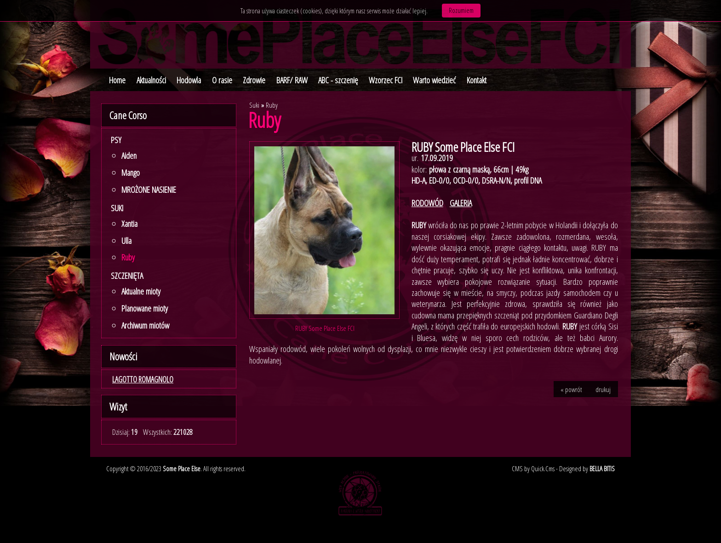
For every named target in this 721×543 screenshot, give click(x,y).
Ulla (126, 241)
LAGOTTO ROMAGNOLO (142, 379)
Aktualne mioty (140, 291)
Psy (116, 140)
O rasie (222, 80)
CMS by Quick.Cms (533, 468)
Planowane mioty (144, 308)
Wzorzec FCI (385, 80)
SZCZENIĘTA (127, 276)
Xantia (129, 224)
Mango (130, 173)
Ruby (128, 257)
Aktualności (151, 80)
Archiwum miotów (145, 325)
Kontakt (476, 80)
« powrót (571, 389)
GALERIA (461, 203)
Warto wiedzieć (434, 80)
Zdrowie (254, 80)
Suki (117, 208)
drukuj (603, 389)
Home (117, 80)
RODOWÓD (427, 203)
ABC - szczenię (338, 80)
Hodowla (189, 80)
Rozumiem (461, 10)
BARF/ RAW (292, 80)
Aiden (129, 156)
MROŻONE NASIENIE (148, 190)
